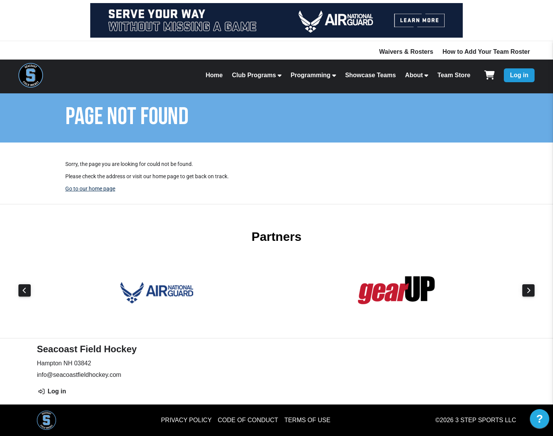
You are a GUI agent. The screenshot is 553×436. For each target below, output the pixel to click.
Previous (24, 290)
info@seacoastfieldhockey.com (79, 374)
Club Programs (254, 75)
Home (213, 75)
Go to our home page (90, 189)
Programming (311, 75)
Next (528, 290)
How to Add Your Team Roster (486, 51)
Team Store (453, 75)
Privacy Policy (186, 420)
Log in (519, 75)
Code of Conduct (248, 420)
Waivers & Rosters (406, 51)
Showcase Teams (370, 75)
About (414, 75)
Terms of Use (307, 420)
